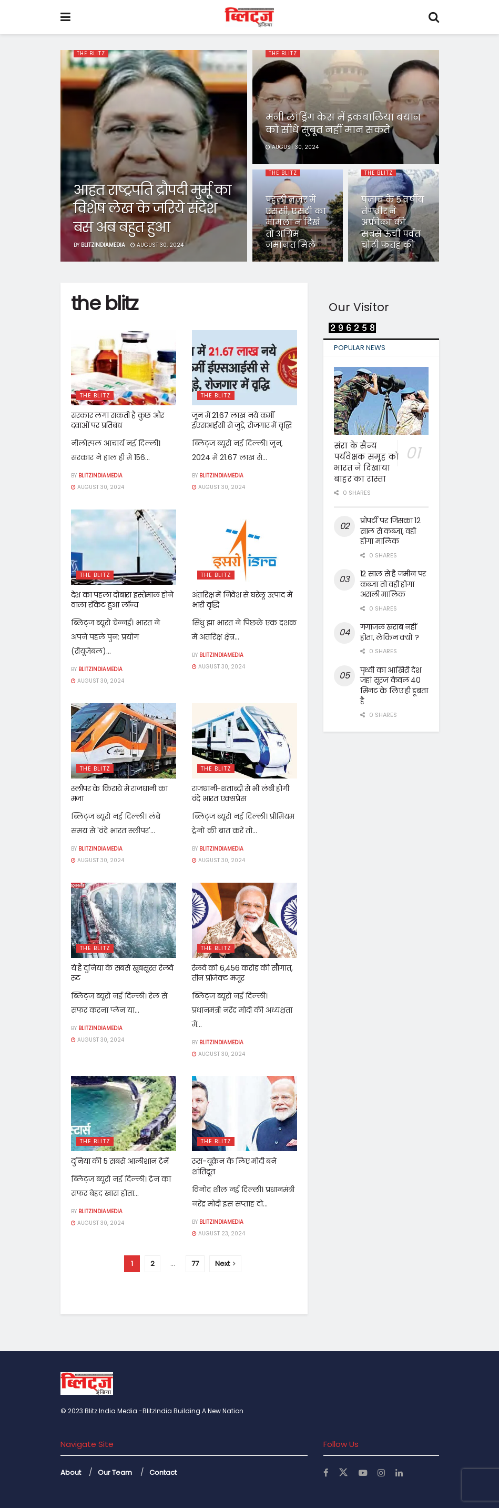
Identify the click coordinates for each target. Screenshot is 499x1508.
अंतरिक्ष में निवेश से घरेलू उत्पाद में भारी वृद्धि (242, 600)
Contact (163, 1472)
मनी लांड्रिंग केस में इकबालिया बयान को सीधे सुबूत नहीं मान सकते (343, 123)
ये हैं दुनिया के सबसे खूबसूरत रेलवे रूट (122, 973)
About (70, 1472)
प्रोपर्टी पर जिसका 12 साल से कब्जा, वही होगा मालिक (390, 530)
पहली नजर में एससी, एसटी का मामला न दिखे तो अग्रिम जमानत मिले (296, 222)
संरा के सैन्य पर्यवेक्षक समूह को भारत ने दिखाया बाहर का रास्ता (366, 462)
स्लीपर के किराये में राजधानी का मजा (119, 793)
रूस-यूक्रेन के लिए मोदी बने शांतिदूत (234, 1166)
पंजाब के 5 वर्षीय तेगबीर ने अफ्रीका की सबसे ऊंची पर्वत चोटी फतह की (392, 222)
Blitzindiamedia (103, 245)
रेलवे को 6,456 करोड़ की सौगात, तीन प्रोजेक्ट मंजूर (242, 973)
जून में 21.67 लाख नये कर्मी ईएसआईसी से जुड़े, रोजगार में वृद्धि (242, 420)
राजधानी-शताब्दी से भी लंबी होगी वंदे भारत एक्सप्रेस (240, 793)
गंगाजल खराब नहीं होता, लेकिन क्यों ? (389, 632)
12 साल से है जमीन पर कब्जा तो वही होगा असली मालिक (393, 584)
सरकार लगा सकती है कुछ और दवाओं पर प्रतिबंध (118, 420)
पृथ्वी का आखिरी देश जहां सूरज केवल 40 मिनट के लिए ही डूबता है (394, 685)
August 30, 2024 (157, 245)
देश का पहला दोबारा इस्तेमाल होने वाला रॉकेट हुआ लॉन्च (122, 600)
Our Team (115, 1472)
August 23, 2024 (218, 1233)
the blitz (92, 54)
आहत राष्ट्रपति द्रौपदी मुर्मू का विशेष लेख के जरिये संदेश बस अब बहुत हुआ (152, 208)
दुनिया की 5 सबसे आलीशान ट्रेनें (120, 1161)
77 (195, 1264)
